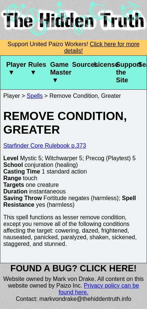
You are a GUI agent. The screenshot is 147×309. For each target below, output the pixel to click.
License (102, 64)
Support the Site (124, 72)
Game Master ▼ (58, 72)
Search (142, 64)
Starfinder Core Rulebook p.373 (44, 146)
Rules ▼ (36, 68)
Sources (80, 64)
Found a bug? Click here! (73, 268)
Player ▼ (14, 68)
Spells (35, 96)
